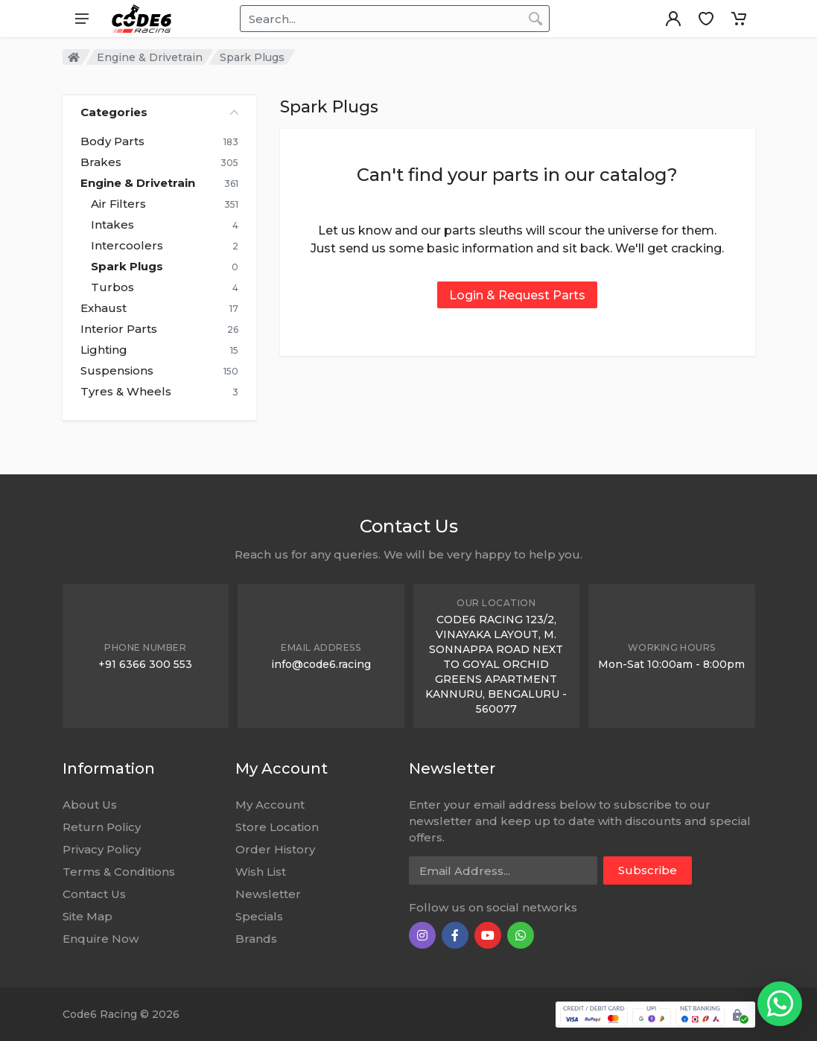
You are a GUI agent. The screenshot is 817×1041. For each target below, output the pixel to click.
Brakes (100, 162)
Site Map (87, 916)
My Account (270, 805)
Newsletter (268, 894)
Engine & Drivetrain (150, 57)
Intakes (112, 225)
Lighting (103, 350)
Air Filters (118, 204)
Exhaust (103, 308)
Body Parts (112, 141)
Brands (256, 939)
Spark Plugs (127, 266)
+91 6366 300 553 (145, 664)
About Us (90, 805)
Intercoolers (127, 245)
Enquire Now (101, 939)
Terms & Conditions (119, 872)
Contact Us (94, 894)
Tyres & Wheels (125, 391)
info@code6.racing (321, 664)
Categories (159, 112)
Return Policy (102, 827)
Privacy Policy (102, 849)
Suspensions (116, 371)
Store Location (277, 827)
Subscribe (647, 870)
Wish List (260, 872)
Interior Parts (118, 329)
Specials (259, 916)
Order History (275, 849)
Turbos (112, 287)
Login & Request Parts (517, 295)
